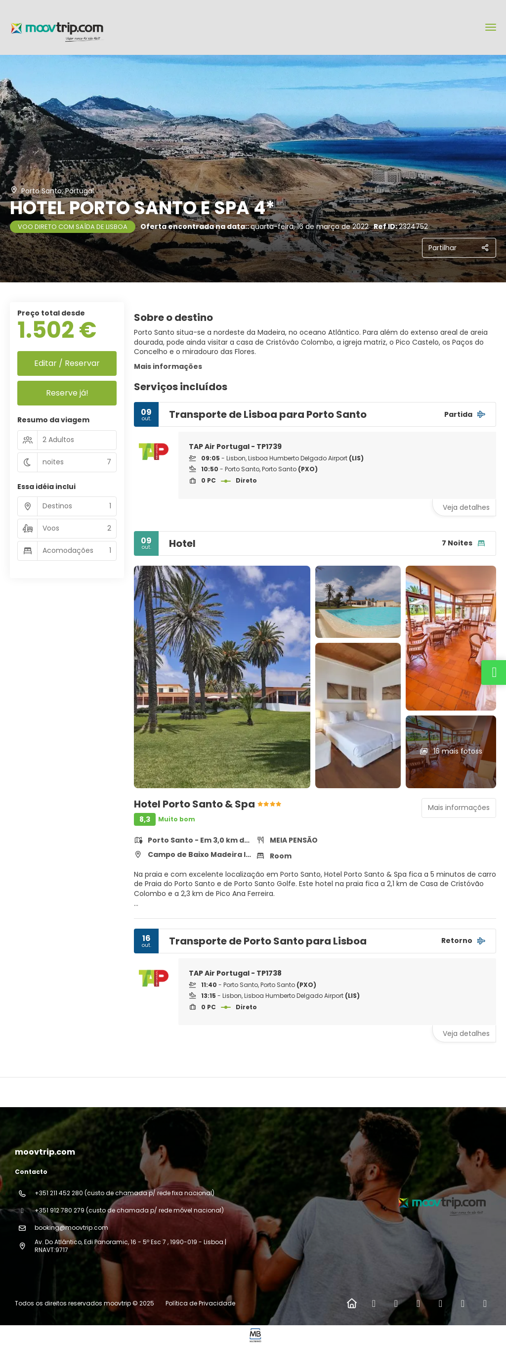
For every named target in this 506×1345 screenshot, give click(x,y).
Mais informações (168, 366)
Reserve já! (67, 393)
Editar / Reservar (67, 363)
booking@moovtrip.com (71, 1227)
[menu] (490, 27)
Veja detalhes (466, 507)
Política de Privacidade (200, 1303)
